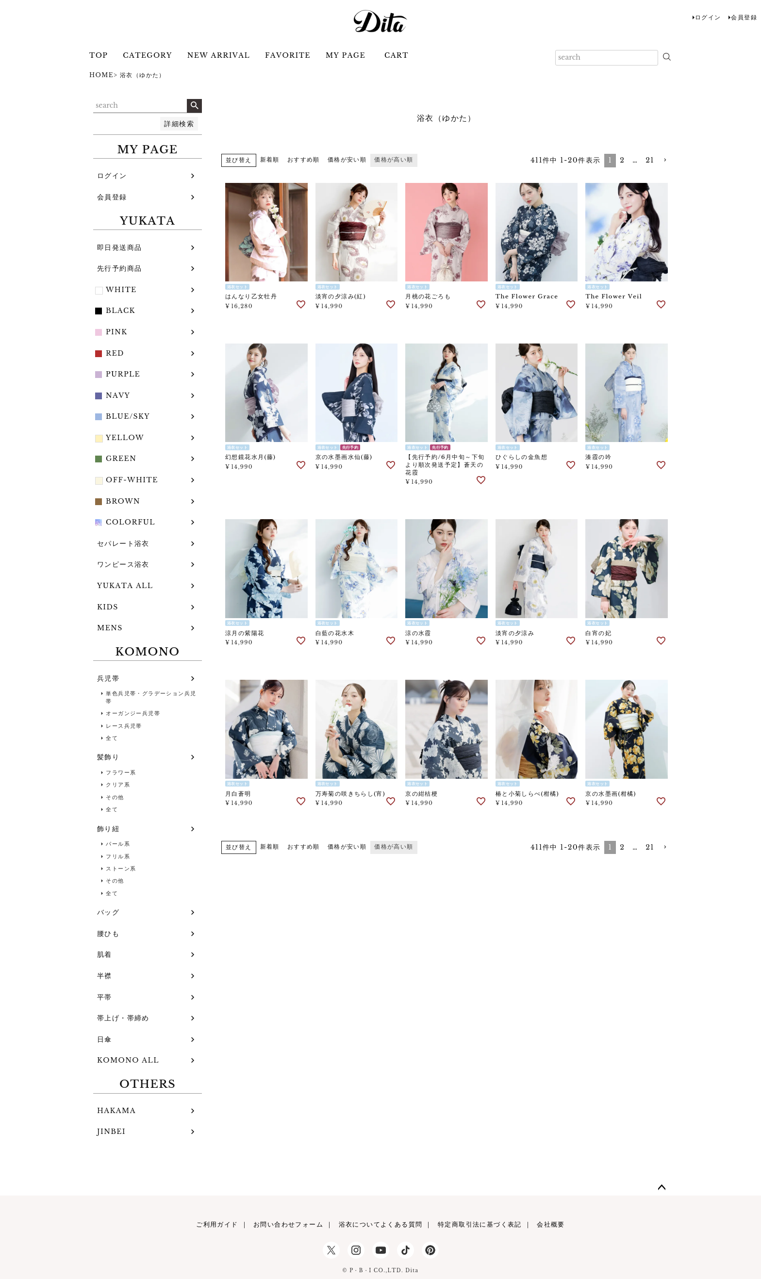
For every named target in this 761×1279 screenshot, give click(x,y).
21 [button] (649, 160)
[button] (665, 160)
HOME (101, 75)
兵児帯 (108, 678)
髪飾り (108, 757)
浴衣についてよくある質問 (381, 1224)
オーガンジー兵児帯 (133, 713)
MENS (110, 627)
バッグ (108, 912)
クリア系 (118, 784)
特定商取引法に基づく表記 (480, 1224)
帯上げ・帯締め (123, 1018)
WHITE (121, 289)
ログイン (708, 17)
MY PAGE (345, 55)
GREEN (121, 458)
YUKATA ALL (125, 585)
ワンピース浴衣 (123, 564)
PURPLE (123, 374)
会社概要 (551, 1224)
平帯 (104, 997)
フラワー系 (121, 772)
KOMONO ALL (128, 1060)
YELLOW (125, 437)
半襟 (104, 975)
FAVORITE (288, 55)
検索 (194, 106)
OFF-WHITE (132, 480)
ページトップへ (662, 1188)
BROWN (123, 501)
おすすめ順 (303, 159)
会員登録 (744, 17)
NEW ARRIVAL (218, 55)
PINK (117, 332)
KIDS (107, 607)
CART (396, 55)
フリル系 (118, 856)
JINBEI (111, 1131)
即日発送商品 (119, 247)
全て (112, 738)
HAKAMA (116, 1110)
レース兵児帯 (124, 725)
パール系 (118, 843)
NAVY (118, 395)
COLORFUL (130, 522)
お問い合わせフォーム (288, 1224)
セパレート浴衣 (123, 543)
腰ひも (108, 933)
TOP (98, 55)
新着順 (270, 159)
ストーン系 (121, 868)
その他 (115, 797)
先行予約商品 (119, 268)
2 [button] (622, 160)
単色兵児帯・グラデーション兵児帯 (151, 697)
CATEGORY (147, 55)
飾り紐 (108, 828)
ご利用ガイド (217, 1224)
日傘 (104, 1039)
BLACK (120, 310)
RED (115, 353)
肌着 (104, 954)
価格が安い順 (347, 159)
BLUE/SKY (128, 416)
